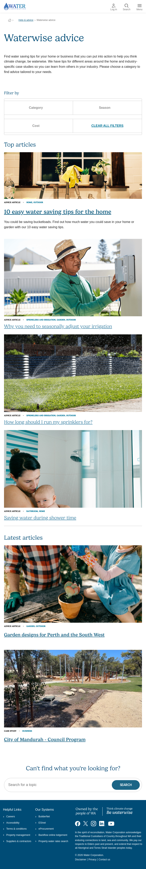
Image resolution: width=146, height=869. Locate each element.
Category (38, 107)
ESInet (40, 822)
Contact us (104, 859)
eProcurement (44, 828)
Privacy (92, 859)
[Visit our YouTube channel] (111, 823)
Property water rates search (51, 841)
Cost (38, 125)
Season (107, 107)
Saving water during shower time (40, 518)
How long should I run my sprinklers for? (48, 422)
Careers (9, 816)
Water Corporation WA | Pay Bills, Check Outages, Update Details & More (9, 20)
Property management (16, 835)
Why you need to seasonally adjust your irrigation (58, 326)
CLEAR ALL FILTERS (107, 125)
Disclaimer (80, 859)
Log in (113, 7)
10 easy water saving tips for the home (57, 211)
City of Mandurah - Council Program (44, 739)
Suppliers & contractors (17, 841)
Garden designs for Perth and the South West (54, 635)
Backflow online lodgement (51, 835)
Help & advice (26, 20)
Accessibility (11, 822)
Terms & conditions (15, 828)
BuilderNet (42, 816)
